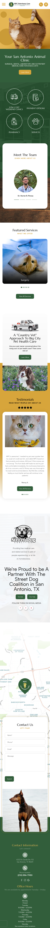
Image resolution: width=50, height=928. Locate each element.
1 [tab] (21, 287)
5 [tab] (28, 287)
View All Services (25, 296)
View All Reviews (25, 489)
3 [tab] (25, 287)
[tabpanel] (25, 183)
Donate (25, 602)
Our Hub (37, 602)
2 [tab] (23, 287)
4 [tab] (26, 287)
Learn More (25, 72)
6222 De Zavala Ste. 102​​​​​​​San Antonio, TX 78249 (25, 861)
